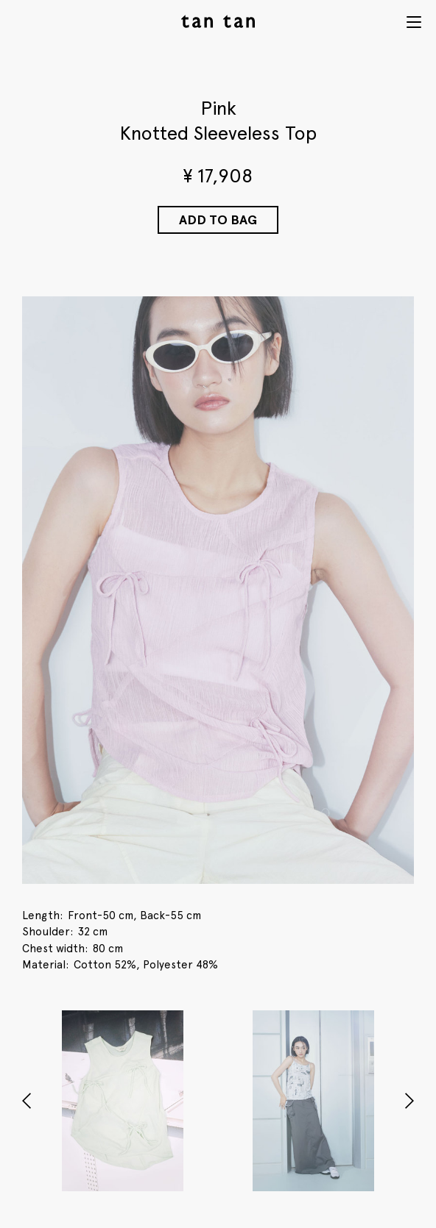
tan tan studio (218, 21)
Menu (413, 22)
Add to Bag (218, 219)
